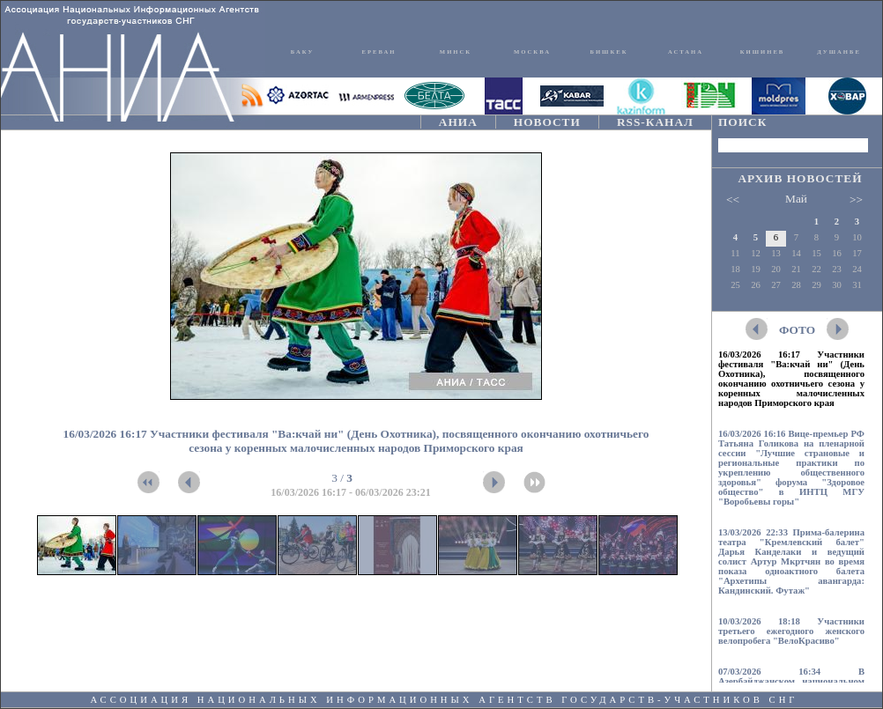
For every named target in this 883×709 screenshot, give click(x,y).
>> (856, 199)
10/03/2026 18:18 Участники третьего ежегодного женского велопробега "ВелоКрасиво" (791, 631)
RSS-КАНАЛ (655, 122)
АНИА (458, 122)
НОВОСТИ (547, 122)
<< (732, 199)
